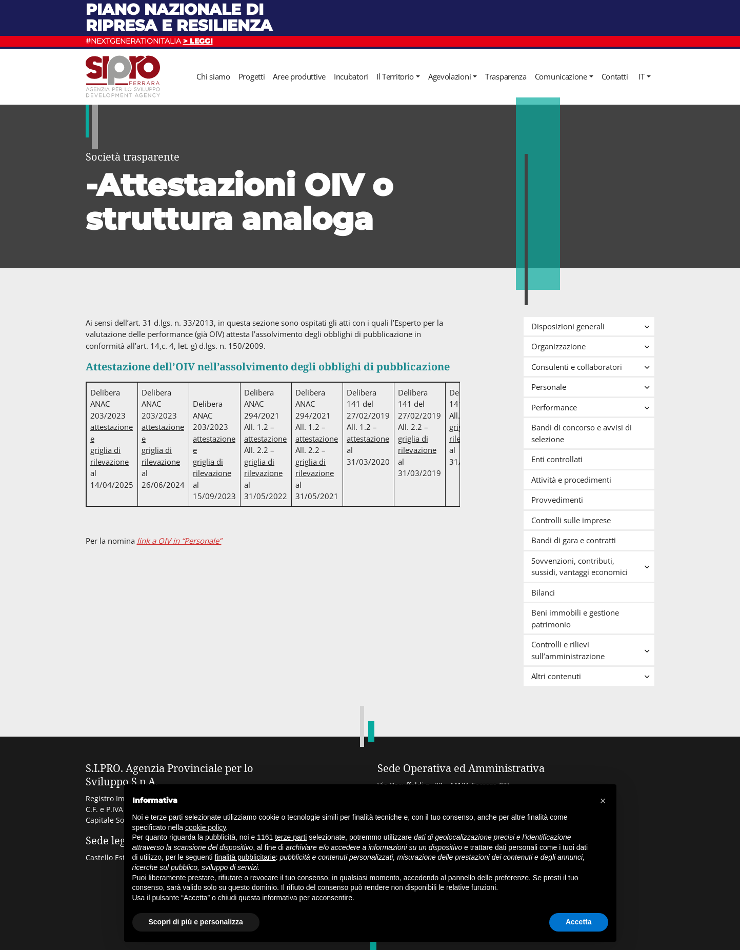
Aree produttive (299, 76)
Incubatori (351, 76)
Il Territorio (395, 76)
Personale (592, 387)
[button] (603, 801)
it (641, 76)
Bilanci (543, 592)
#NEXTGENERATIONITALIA (149, 41)
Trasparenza (506, 76)
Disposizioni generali (592, 326)
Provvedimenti (557, 499)
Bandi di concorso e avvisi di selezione (581, 433)
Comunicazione (561, 76)
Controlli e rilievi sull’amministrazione (592, 650)
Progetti (251, 76)
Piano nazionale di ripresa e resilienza (179, 17)
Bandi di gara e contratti (573, 540)
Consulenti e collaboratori (592, 367)
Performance (592, 407)
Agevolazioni (449, 76)
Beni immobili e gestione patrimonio (575, 618)
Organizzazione (592, 346)
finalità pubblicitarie (245, 857)
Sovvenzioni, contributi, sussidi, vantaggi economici (592, 567)
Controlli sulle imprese (571, 520)
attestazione (265, 438)
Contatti (615, 76)
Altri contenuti (592, 676)
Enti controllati (557, 459)
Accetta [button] (579, 922)
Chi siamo (213, 76)
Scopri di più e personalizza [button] (196, 922)
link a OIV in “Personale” (179, 541)
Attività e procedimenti (571, 479)
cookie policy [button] (205, 827)
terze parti (291, 837)
